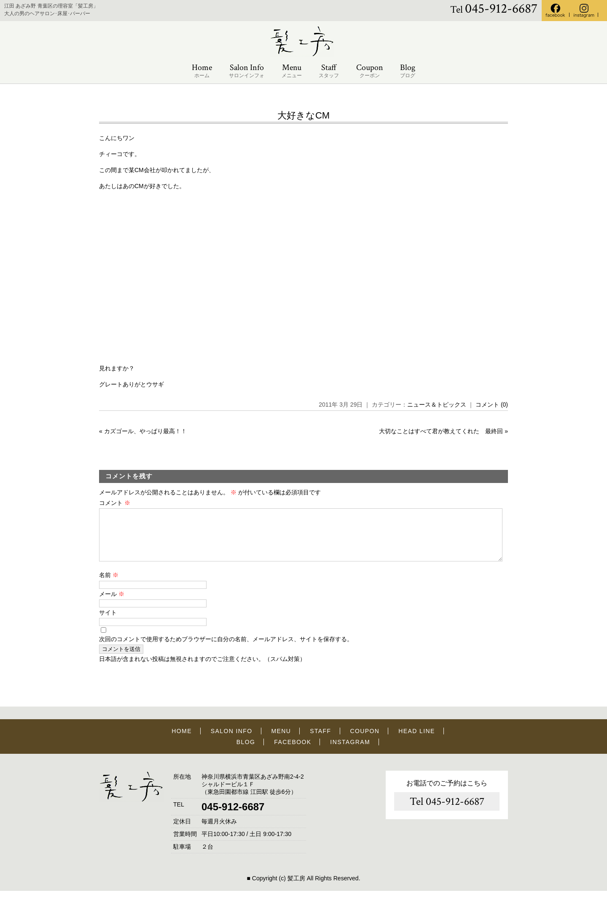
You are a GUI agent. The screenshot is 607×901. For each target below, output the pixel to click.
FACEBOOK (292, 752)
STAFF (320, 741)
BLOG (245, 752)
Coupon (369, 71)
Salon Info (246, 71)
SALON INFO (231, 741)
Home (202, 71)
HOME (182, 741)
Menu (292, 71)
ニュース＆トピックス (436, 404)
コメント (114, 502)
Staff (329, 71)
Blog (407, 71)
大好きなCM (303, 115)
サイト (108, 622)
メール (111, 604)
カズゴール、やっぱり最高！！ (145, 431)
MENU (281, 741)
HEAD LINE (416, 741)
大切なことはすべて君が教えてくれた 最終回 (441, 431)
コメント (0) (491, 404)
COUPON (364, 741)
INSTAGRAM (350, 752)
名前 (108, 585)
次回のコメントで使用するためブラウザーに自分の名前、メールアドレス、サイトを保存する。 (226, 649)
